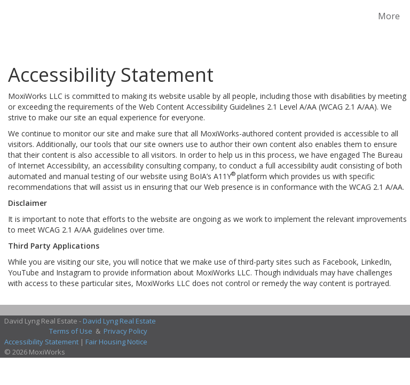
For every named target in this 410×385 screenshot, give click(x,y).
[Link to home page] (10, 16)
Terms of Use (70, 331)
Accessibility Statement (41, 341)
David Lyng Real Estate (119, 321)
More (389, 16)
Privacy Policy (125, 331)
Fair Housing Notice (116, 341)
